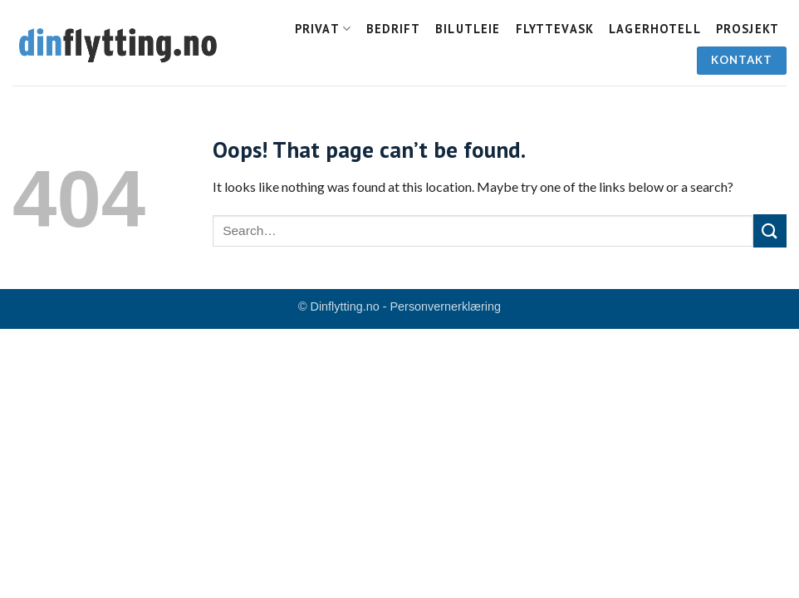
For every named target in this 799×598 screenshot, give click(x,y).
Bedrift (393, 29)
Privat (323, 29)
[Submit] (770, 230)
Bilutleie (467, 29)
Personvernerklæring (446, 306)
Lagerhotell (655, 29)
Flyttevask (555, 29)
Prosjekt (747, 29)
